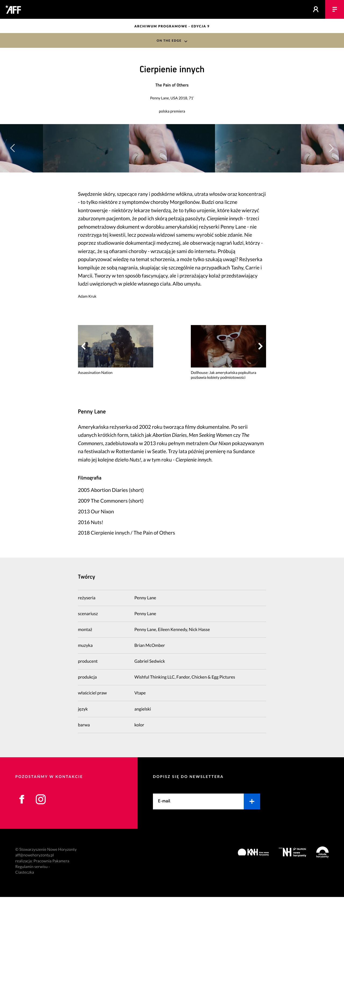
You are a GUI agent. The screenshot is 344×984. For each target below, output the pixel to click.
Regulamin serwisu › (32, 953)
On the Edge (169, 40)
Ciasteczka (24, 959)
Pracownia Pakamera (51, 948)
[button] (331, 192)
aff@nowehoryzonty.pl (34, 942)
